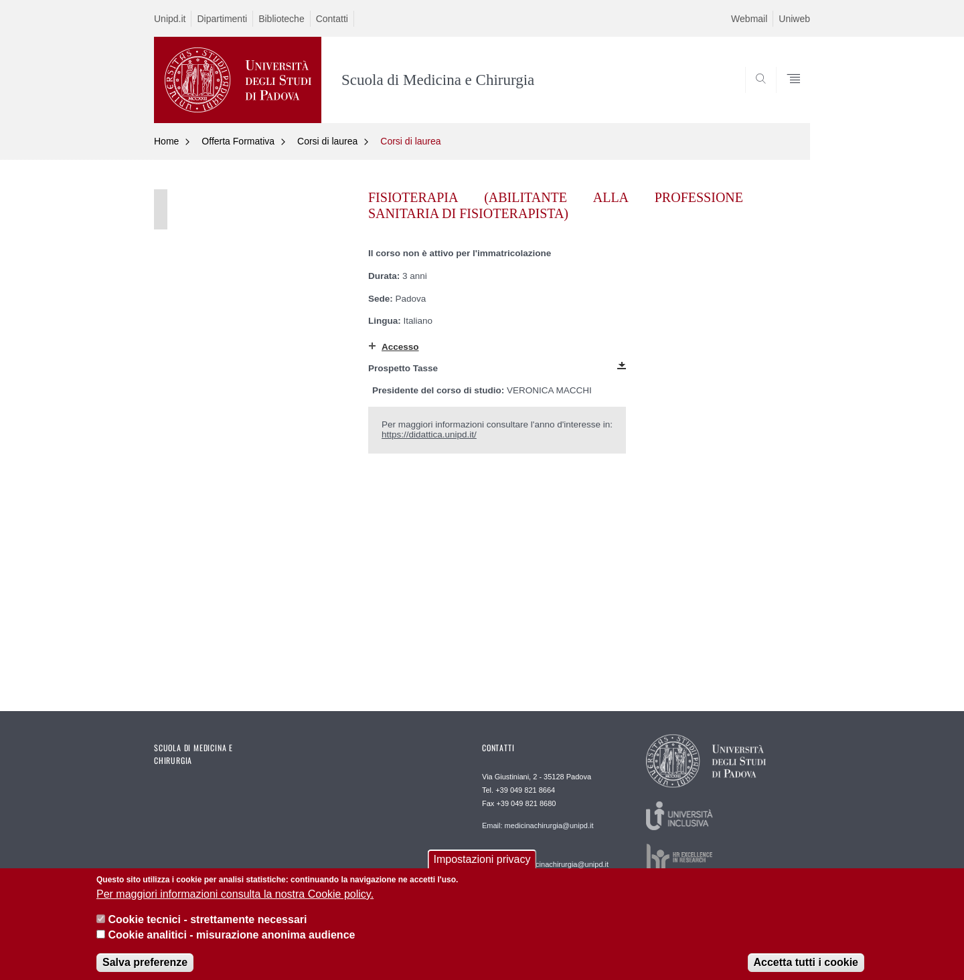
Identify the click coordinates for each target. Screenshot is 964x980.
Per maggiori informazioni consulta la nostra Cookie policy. (235, 901)
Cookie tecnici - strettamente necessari (207, 927)
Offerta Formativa (238, 141)
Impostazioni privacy (482, 867)
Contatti (332, 18)
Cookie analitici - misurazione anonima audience (231, 942)
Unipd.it (169, 18)
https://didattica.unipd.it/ (429, 434)
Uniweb (794, 18)
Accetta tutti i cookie (806, 969)
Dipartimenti (222, 18)
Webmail (749, 18)
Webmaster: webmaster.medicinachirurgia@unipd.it (545, 859)
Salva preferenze (144, 969)
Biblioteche (281, 18)
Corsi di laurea (327, 141)
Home (166, 141)
